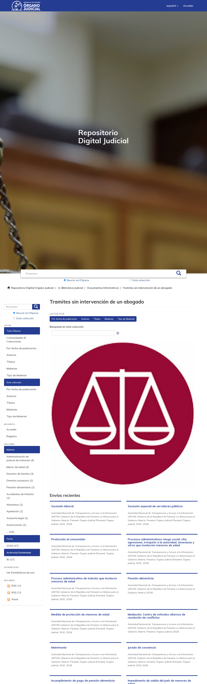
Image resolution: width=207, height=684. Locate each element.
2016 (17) (12, 545)
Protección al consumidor (68, 539)
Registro (11, 436)
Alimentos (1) (14, 504)
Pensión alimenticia (141, 578)
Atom (12, 599)
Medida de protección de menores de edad (80, 614)
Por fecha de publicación (21, 348)
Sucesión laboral (62, 506)
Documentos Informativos (103, 287)
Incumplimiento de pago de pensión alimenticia (83, 680)
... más (10, 531)
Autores (11, 355)
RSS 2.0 (13, 592)
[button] (172, 5)
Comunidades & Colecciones (16, 339)
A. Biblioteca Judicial (70, 287)
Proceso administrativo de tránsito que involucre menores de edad (84, 580)
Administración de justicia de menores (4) (20, 458)
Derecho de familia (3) (19, 473)
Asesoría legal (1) (17, 518)
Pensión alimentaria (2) (20, 487)
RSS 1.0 (13, 585)
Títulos (10, 361)
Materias (11, 368)
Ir (118, 332)
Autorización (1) (16, 524)
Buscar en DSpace (76, 280)
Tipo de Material (16, 375)
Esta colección (139, 280)
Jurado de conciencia (142, 647)
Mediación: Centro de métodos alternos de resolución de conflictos (156, 616)
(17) (10, 559)
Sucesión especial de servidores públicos (155, 506)
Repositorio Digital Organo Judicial (32, 287)
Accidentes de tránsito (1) (20, 495)
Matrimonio (59, 647)
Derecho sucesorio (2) (19, 480)
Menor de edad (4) (17, 467)
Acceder (11, 429)
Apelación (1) (14, 511)
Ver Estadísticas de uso (20, 572)
